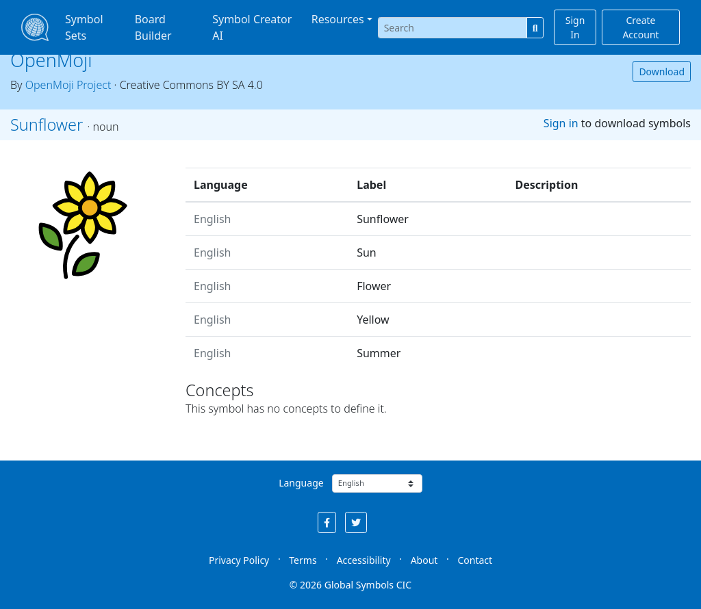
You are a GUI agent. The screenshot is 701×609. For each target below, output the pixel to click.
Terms (302, 560)
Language (301, 482)
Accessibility (364, 560)
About (424, 560)
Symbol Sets (84, 27)
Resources (337, 19)
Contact (474, 560)
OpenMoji (51, 60)
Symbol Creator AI (252, 27)
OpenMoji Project (68, 84)
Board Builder (153, 27)
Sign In (575, 27)
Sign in (561, 123)
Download (662, 71)
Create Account (640, 27)
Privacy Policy (239, 560)
